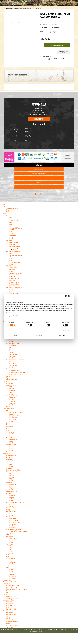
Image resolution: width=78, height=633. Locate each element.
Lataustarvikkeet (8, 409)
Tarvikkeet (6, 8)
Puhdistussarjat (14, 521)
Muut (11, 239)
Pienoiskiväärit (14, 275)
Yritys (8, 212)
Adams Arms (13, 219)
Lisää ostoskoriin (57, 45)
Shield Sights (13, 401)
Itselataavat (13, 242)
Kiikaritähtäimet (11, 385)
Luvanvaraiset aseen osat (15, 288)
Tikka (11, 237)
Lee (7, 423)
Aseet (5, 214)
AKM (10, 548)
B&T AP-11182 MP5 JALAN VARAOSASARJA (30, 8)
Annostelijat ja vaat (16, 412)
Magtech (12, 363)
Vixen (11, 392)
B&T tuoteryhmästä (13, 77)
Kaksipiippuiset (14, 244)
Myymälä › (39, 182)
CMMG (11, 230)
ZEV (7, 566)
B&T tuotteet (10, 468)
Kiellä (16, 335)
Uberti (11, 224)
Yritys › (39, 178)
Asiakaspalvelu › (39, 169)
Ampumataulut (11, 457)
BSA (10, 387)
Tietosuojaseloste (12, 208)
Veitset (8, 555)
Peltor (11, 506)
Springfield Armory (15, 228)
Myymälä (9, 210)
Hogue (11, 475)
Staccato (12, 257)
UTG (10, 479)
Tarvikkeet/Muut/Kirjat (10, 582)
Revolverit (12, 280)
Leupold (12, 390)
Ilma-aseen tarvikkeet (13, 470)
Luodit (8, 369)
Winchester (13, 354)
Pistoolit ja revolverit (13, 251)
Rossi (11, 217)
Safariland (13, 499)
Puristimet (12, 419)
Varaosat (9, 544)
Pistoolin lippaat (11, 511)
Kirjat (11, 569)
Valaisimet (9, 537)
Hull (10, 347)
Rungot (11, 291)
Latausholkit (13, 418)
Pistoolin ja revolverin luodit (18, 372)
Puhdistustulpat (14, 522)
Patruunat (6, 584)
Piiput (11, 289)
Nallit (8, 376)
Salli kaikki (62, 335)
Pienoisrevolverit (14, 282)
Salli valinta (39, 335)
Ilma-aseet (13, 286)
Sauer (11, 233)
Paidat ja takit (11, 445)
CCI (10, 362)
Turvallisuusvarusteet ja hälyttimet (18, 531)
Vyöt (7, 557)
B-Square (12, 484)
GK (10, 436)
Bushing (12, 414)
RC (10, 349)
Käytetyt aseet (11, 266)
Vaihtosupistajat (11, 456)
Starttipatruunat (11, 380)
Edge (11, 504)
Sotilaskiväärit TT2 (15, 273)
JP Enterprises (14, 221)
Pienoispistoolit (14, 279)
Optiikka (5, 382)
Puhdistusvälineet (12, 517)
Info (4, 206)
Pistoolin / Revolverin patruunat (17, 589)
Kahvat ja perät (11, 472)
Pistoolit (12, 277)
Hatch (11, 441)
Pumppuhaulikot (14, 246)
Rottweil (12, 351)
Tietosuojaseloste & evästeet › (39, 187)
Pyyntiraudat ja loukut (13, 530)
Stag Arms (12, 235)
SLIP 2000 (12, 524)
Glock (11, 259)
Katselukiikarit (10, 383)
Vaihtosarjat (13, 293)
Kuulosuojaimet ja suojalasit (15, 502)
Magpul (11, 477)
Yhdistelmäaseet (15, 284)
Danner (11, 432)
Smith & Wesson (14, 262)
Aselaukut (9, 461)
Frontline (12, 495)
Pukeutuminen (8, 427)
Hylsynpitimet (14, 416)
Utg (10, 465)
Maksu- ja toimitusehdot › (39, 173)
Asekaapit (9, 459)
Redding (9, 410)
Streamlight (13, 539)
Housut (8, 428)
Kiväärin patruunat (12, 587)
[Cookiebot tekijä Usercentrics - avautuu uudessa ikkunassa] (66, 296)
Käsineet (9, 437)
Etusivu (5, 205)
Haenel (11, 223)
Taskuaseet (13, 268)
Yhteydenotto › (39, 119)
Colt (10, 232)
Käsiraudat (10, 508)
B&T (18, 8)
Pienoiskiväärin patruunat (15, 360)
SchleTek (12, 528)
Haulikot (9, 241)
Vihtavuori (12, 356)
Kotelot (8, 493)
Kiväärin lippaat (11, 492)
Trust (11, 353)
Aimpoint (12, 398)
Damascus (13, 439)
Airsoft (11, 575)
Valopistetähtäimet (13, 396)
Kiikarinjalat (13, 8)
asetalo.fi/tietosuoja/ (17, 316)
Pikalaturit (12, 577)
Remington (16, 248)
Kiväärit (8, 215)
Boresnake (12, 519)
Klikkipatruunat (14, 578)
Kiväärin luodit (14, 371)
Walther (12, 403)
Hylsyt (8, 378)
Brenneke (12, 340)
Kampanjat (7, 580)
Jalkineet (9, 430)
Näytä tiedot (66, 331)
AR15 (10, 549)
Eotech (11, 389)
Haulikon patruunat (12, 344)
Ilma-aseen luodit (15, 374)
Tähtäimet (9, 533)
